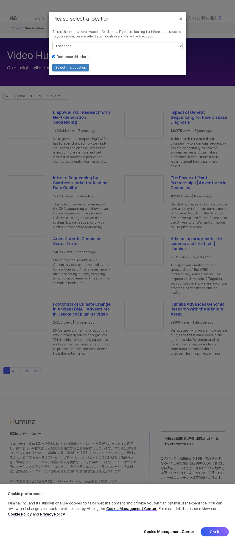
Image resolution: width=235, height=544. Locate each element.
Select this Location (70, 69)
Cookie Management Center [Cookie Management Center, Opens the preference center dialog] (169, 532)
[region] (117, 514)
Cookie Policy (20, 514)
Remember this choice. (71, 58)
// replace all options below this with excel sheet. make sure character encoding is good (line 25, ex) (117, 48)
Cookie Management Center (131, 508)
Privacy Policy (52, 514)
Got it (215, 532)
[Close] (181, 20)
